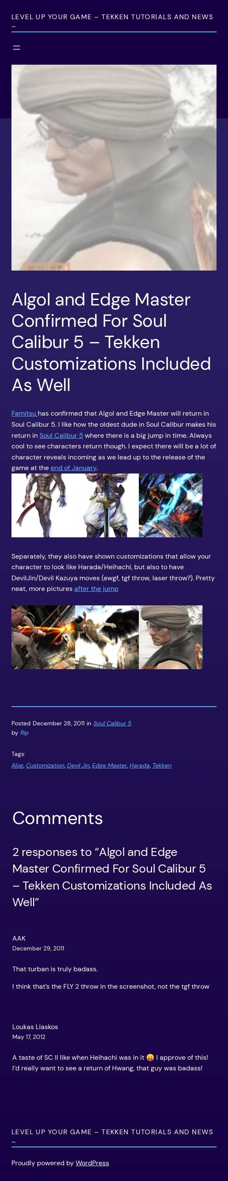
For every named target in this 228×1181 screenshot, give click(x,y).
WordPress (92, 1162)
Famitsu (24, 413)
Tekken (162, 765)
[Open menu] (16, 48)
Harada (139, 765)
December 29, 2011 (38, 948)
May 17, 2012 (28, 1037)
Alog (17, 765)
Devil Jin (78, 765)
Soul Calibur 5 (61, 435)
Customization (45, 765)
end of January (73, 467)
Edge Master (109, 765)
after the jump (96, 588)
